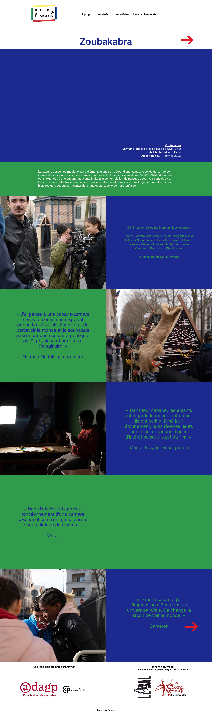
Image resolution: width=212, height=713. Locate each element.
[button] (87, 13)
